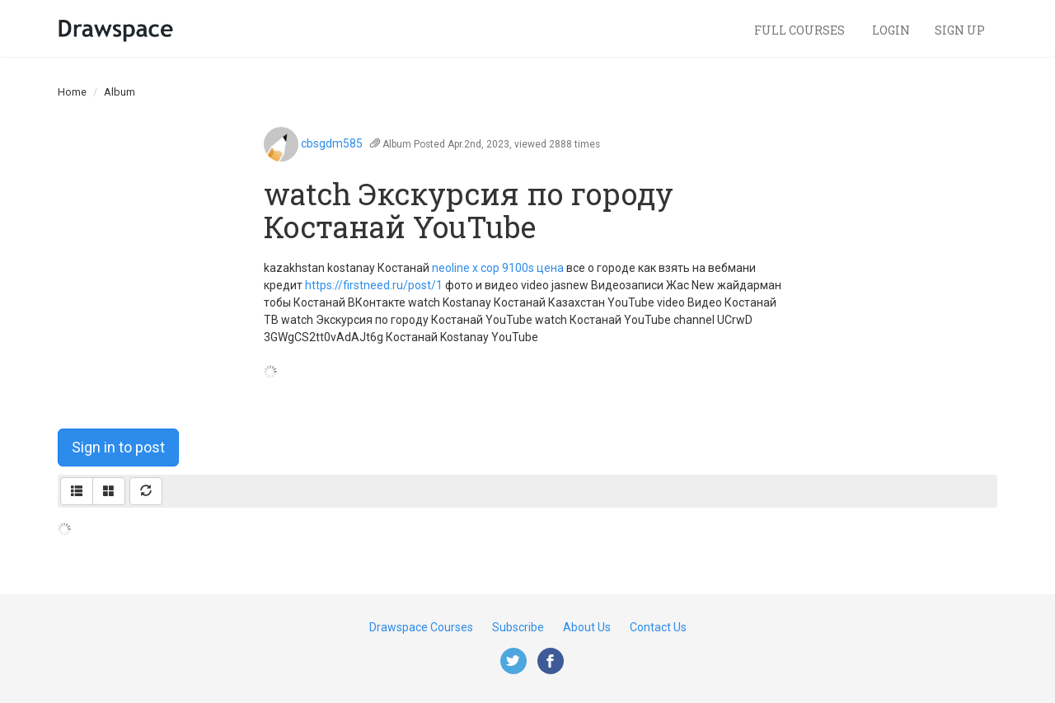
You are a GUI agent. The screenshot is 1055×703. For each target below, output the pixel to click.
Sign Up (960, 30)
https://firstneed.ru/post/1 (374, 285)
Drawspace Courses (421, 627)
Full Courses (800, 30)
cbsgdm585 (332, 143)
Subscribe (518, 627)
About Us (587, 627)
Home (72, 92)
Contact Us (658, 627)
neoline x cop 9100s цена (498, 267)
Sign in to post (118, 447)
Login (891, 30)
